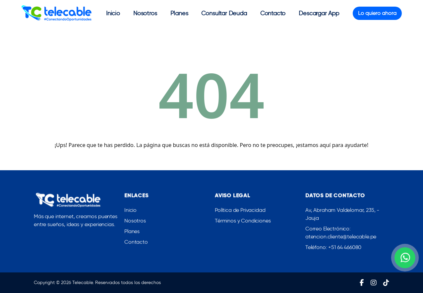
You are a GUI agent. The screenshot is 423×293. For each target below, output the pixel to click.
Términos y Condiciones (243, 222)
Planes (179, 13)
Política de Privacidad (240, 211)
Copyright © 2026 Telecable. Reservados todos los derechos (97, 282)
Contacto (273, 13)
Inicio (113, 13)
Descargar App (319, 13)
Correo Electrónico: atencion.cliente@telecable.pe (340, 234)
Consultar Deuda (224, 13)
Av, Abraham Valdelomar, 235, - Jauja (342, 215)
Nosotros (145, 13)
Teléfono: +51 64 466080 (333, 249)
